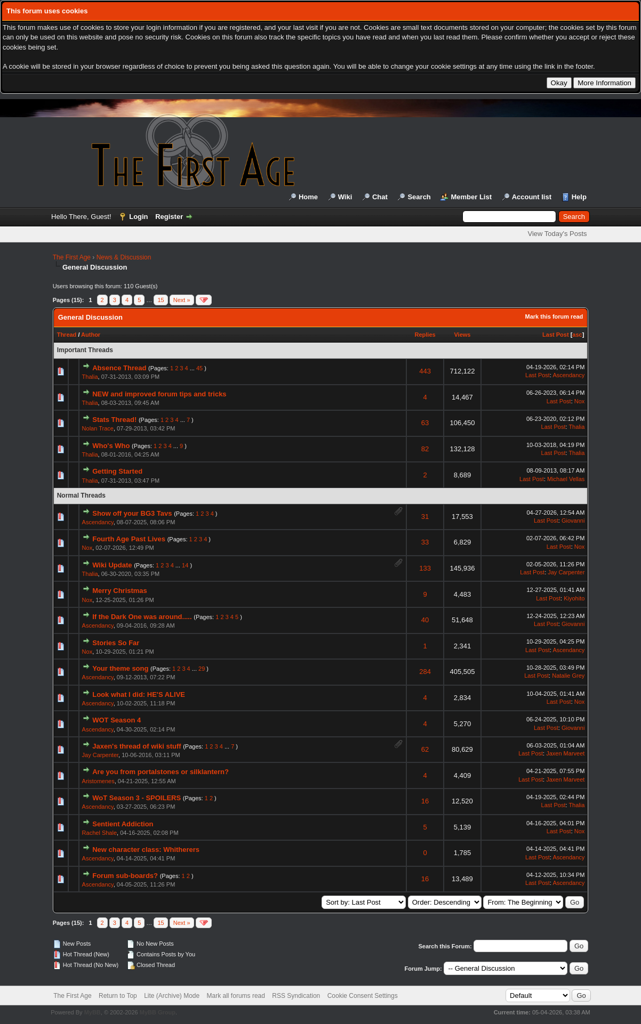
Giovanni (573, 520)
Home (308, 197)
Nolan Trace (98, 428)
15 (160, 300)
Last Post (555, 334)
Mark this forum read (554, 316)
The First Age (72, 257)
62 (425, 749)
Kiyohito (574, 598)
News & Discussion (124, 257)
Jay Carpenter (566, 572)
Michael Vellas (565, 479)
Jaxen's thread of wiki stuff (136, 746)
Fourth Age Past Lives (128, 539)
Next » (181, 300)
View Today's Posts (557, 234)
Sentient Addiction (122, 824)
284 (425, 672)
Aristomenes (98, 781)
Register (169, 217)
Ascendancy (568, 375)
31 (425, 517)
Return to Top (118, 995)
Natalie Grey (568, 675)
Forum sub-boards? (125, 876)
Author (90, 334)
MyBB (92, 1012)
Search (418, 197)
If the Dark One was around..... (141, 617)
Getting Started (117, 471)
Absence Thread (119, 368)
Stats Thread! (114, 420)
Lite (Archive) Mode (171, 995)
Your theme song (120, 668)
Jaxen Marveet (565, 753)
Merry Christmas (119, 591)
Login (138, 217)
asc (577, 334)
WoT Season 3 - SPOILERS (136, 798)
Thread (67, 334)
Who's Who (111, 446)
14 (185, 565)
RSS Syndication (296, 995)
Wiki (345, 197)
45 (199, 368)
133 (425, 568)
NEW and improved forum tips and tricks (159, 394)
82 (425, 449)
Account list (531, 197)
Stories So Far (115, 643)
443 (425, 371)
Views (462, 334)
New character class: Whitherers (145, 850)
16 (425, 801)
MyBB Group (157, 1012)
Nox (579, 401)
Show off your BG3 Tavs (132, 513)
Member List (471, 197)
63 (425, 423)
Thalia (90, 376)
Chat (380, 197)
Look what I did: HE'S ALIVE (138, 694)
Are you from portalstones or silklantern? (160, 772)
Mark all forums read (236, 995)
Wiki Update (112, 565)
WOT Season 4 (116, 720)
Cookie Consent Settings (362, 995)
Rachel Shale (99, 833)
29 (201, 668)
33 (425, 542)
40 (425, 620)
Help (579, 197)
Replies (425, 334)
